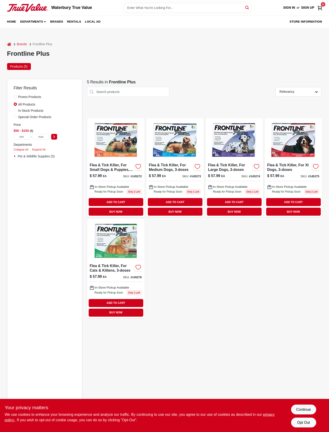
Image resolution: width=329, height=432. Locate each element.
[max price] (41, 137)
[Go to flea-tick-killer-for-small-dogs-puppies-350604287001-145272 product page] (116, 167)
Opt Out (303, 422)
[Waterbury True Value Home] (27, 8)
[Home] (9, 44)
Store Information (305, 21)
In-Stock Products (31, 110)
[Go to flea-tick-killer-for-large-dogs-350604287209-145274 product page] (234, 167)
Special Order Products (34, 117)
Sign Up (307, 7)
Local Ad (93, 21)
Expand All (38, 149)
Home (11, 21)
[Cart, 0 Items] (320, 7)
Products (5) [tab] (19, 66)
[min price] (22, 137)
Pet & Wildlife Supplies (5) (36, 156)
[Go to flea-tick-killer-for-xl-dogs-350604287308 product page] (293, 167)
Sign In (289, 7)
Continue (303, 409)
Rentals (74, 21)
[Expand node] (15, 156)
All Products (26, 104)
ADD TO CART (115, 202)
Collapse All (21, 149)
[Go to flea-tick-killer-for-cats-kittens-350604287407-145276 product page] (116, 268)
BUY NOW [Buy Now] (115, 211)
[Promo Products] (15, 96)
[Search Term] (188, 7)
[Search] (247, 7)
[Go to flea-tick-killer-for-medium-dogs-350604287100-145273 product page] (175, 167)
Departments (31, 21)
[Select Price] (54, 137)
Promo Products (29, 97)
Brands (56, 21)
